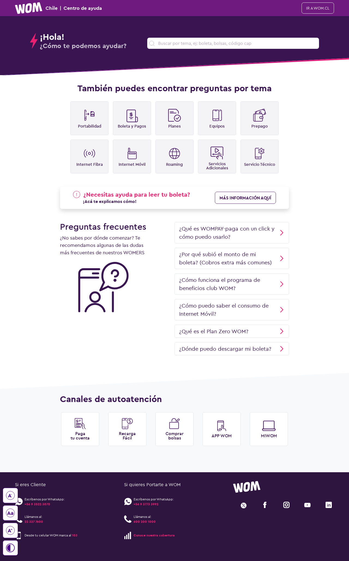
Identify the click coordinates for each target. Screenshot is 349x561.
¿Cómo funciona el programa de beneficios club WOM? (231, 283)
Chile (58, 8)
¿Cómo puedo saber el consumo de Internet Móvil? (231, 309)
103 (74, 535)
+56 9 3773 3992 (146, 504)
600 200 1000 (145, 521)
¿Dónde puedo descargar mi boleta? (231, 348)
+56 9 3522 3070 (37, 504)
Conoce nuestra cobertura (154, 535)
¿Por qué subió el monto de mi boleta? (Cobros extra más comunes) (231, 258)
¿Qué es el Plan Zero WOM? (231, 331)
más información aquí (245, 197)
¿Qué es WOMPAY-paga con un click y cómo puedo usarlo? (231, 232)
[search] (233, 43)
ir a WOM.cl (317, 8)
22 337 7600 (34, 521)
